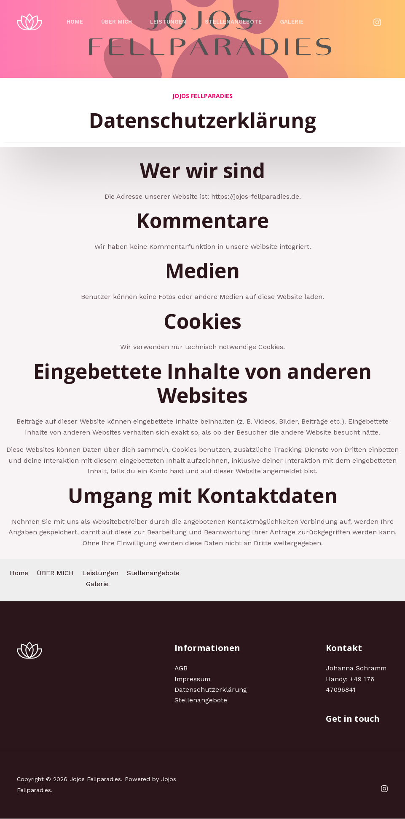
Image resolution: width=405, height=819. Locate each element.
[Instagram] (377, 22)
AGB (181, 668)
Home (75, 22)
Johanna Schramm (357, 668)
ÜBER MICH (119, 22)
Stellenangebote (240, 22)
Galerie (300, 22)
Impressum (193, 679)
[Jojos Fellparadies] (29, 21)
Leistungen (173, 22)
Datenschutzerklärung (211, 690)
